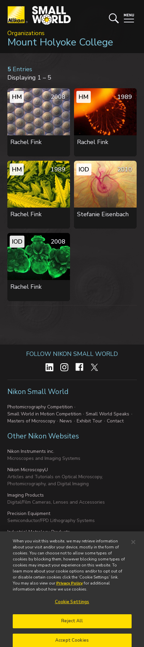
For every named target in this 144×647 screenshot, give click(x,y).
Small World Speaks (107, 414)
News (66, 421)
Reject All (71, 626)
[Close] (133, 546)
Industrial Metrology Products (38, 532)
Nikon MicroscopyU (27, 470)
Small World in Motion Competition (44, 414)
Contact (115, 421)
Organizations (26, 33)
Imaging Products (25, 495)
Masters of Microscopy (31, 421)
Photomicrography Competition (40, 407)
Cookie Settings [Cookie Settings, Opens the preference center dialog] (72, 607)
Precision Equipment (28, 513)
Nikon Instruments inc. (30, 451)
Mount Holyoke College (60, 42)
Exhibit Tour (89, 421)
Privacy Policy (69, 588)
